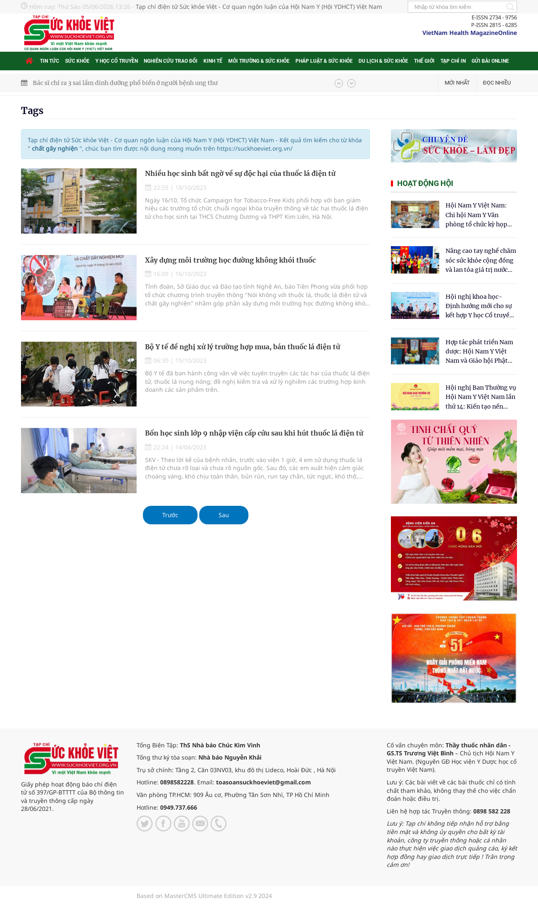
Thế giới (424, 61)
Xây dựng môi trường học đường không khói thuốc (230, 260)
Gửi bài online (490, 61)
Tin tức (49, 61)
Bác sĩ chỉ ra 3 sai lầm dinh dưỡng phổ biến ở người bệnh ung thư (125, 83)
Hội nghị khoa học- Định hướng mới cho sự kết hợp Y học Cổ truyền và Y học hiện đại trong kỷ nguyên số (479, 306)
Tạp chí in (453, 61)
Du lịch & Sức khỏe (383, 61)
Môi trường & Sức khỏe (259, 61)
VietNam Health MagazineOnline (469, 33)
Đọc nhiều (497, 83)
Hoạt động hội (425, 183)
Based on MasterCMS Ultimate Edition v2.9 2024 (204, 896)
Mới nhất (457, 83)
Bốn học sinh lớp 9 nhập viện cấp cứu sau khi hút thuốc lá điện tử (254, 433)
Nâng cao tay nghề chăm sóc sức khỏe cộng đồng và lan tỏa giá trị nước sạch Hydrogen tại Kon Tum (481, 260)
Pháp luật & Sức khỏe (324, 61)
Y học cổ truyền (116, 61)
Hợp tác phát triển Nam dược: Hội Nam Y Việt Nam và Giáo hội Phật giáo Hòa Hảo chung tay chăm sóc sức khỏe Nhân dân (481, 352)
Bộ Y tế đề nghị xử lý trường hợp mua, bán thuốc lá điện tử (242, 347)
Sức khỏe (77, 61)
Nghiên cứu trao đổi (171, 61)
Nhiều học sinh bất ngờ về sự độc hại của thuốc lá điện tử (240, 173)
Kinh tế (212, 61)
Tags (32, 111)
